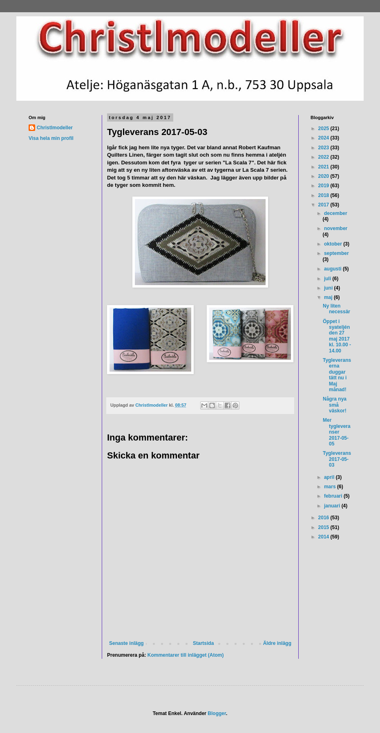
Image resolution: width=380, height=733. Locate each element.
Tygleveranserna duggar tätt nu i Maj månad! (337, 374)
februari (334, 496)
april (330, 477)
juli (328, 278)
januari (333, 506)
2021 (324, 167)
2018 (324, 195)
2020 (324, 176)
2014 (324, 537)
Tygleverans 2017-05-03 (337, 459)
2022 (324, 157)
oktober (333, 244)
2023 (324, 148)
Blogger (217, 713)
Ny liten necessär (336, 308)
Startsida (203, 643)
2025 (324, 128)
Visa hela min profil (51, 138)
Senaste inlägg (126, 643)
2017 (324, 205)
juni (329, 288)
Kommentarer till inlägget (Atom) (186, 655)
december (335, 213)
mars (330, 486)
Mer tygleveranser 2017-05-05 (337, 432)
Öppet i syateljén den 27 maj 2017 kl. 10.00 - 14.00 (337, 336)
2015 (324, 527)
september (336, 253)
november (335, 228)
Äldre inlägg (277, 643)
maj (329, 297)
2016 (324, 517)
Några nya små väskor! (334, 405)
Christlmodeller (55, 128)
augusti (333, 269)
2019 (324, 185)
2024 (324, 138)
